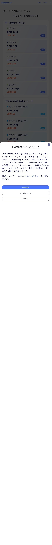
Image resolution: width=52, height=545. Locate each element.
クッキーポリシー (32, 176)
